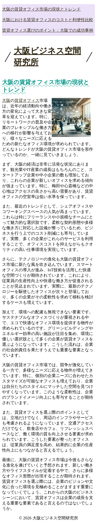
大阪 (6, 100)
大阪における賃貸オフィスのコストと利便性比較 (47, 20)
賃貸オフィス (26, 100)
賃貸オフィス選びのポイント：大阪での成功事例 (47, 30)
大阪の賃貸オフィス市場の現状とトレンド (41, 9)
